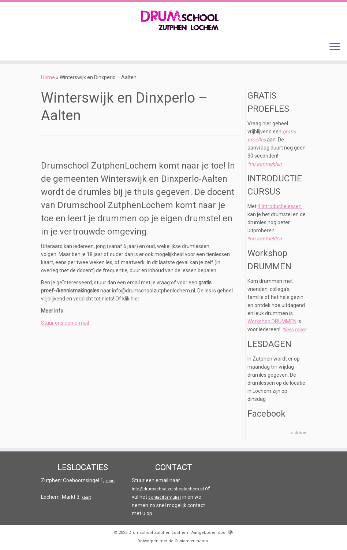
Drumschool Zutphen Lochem (158, 532)
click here (298, 433)
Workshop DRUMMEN (271, 321)
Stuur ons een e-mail (65, 323)
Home (48, 77)
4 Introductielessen (280, 206)
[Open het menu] (334, 47)
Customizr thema (191, 541)
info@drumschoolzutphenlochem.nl (168, 489)
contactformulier (164, 497)
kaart (110, 481)
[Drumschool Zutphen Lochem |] (173, 18)
